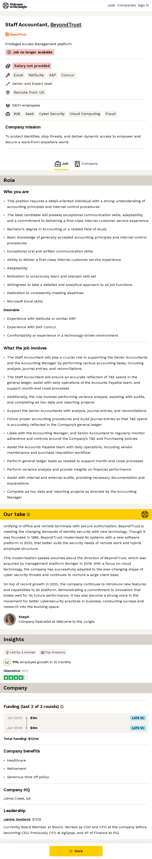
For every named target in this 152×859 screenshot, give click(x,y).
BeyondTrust (66, 25)
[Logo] (15, 5)
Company (86, 163)
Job (61, 163)
